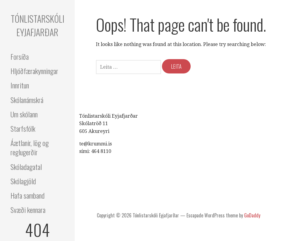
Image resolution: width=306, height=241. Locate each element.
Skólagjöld (23, 181)
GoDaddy (252, 215)
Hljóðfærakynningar (34, 70)
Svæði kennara (27, 209)
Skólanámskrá (26, 99)
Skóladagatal (26, 166)
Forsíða (19, 56)
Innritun (19, 85)
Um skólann (24, 114)
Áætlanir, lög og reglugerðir (29, 147)
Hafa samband (27, 195)
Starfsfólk (22, 128)
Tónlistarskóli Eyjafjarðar (37, 25)
